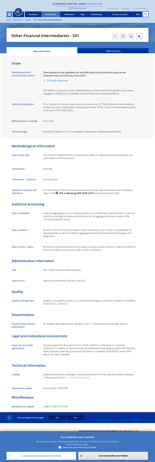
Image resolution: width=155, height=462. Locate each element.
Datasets (28, 20)
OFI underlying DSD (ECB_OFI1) (76, 193)
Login (126, 8)
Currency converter (120, 14)
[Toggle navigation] (9, 14)
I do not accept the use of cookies (113, 456)
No (75, 417)
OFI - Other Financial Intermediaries (48, 20)
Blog (82, 14)
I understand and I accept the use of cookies (41, 456)
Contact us (141, 8)
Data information (41, 51)
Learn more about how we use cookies (79, 447)
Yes (57, 417)
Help (138, 14)
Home (9, 20)
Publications (69, 14)
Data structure (113, 51)
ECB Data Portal (77, 8)
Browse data (51, 14)
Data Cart (114, 8)
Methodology (96, 14)
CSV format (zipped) (79, 377)
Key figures (33, 14)
